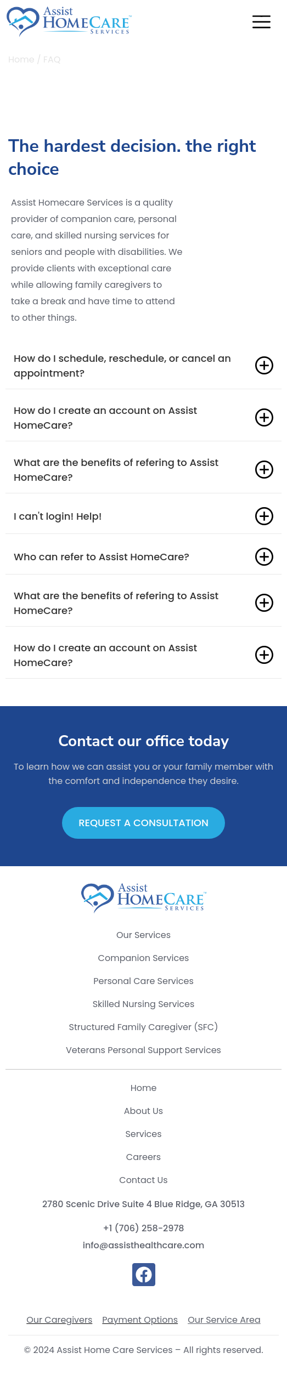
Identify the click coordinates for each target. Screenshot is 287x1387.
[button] (262, 24)
